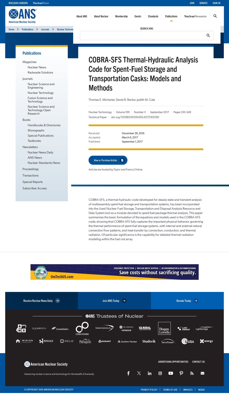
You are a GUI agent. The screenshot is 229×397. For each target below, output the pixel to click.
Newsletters (30, 147)
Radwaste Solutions (40, 72)
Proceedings (31, 169)
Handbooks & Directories (44, 125)
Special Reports (33, 182)
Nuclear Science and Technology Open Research (41, 109)
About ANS (81, 16)
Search (215, 16)
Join (192, 3)
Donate (204, 3)
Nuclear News (37, 67)
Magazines (29, 62)
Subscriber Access (35, 188)
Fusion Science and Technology (40, 99)
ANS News (35, 157)
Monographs (36, 130)
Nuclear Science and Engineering (41, 85)
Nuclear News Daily (40, 152)
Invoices (188, 389)
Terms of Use (170, 389)
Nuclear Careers (18, 3)
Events (138, 16)
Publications (171, 16)
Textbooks (34, 141)
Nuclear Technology (66, 29)
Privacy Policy (149, 389)
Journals (45, 29)
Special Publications (41, 135)
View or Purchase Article (109, 160)
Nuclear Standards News (44, 163)
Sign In (216, 3)
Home (11, 29)
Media (201, 389)
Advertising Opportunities (173, 361)
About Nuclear (101, 16)
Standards (153, 16)
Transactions (30, 175)
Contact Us (198, 361)
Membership (121, 16)
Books (26, 120)
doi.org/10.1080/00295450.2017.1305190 (135, 117)
